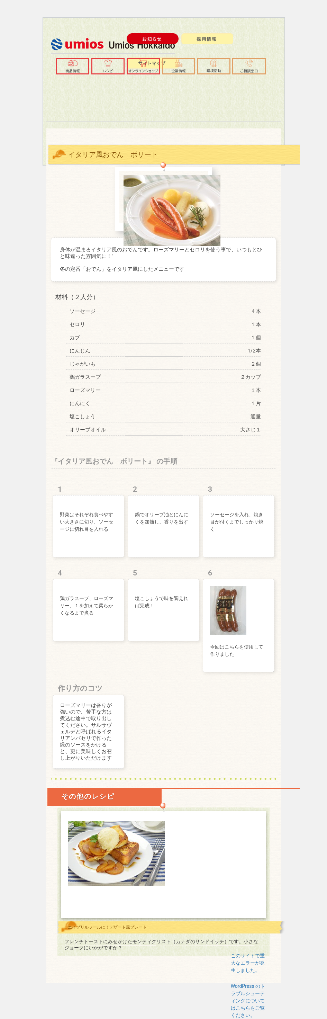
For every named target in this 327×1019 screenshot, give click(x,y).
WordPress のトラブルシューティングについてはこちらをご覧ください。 (248, 1000)
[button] (179, 66)
